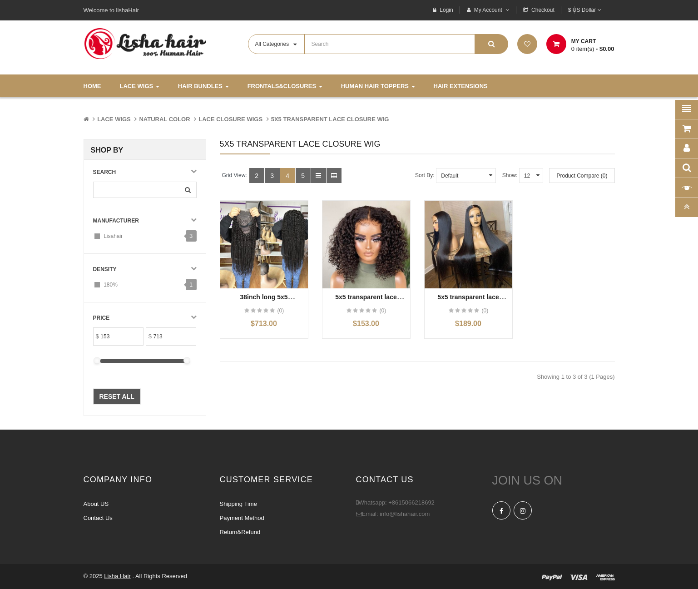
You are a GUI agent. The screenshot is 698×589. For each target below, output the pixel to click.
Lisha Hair (117, 576)
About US (96, 503)
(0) (280, 310)
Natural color (164, 119)
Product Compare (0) (581, 176)
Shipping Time (238, 503)
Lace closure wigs (230, 119)
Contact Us (98, 518)
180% (111, 285)
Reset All (116, 396)
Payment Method (242, 518)
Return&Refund (240, 532)
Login (446, 10)
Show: (509, 175)
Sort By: (425, 175)
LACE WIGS (114, 119)
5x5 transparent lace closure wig (330, 119)
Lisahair (113, 236)
